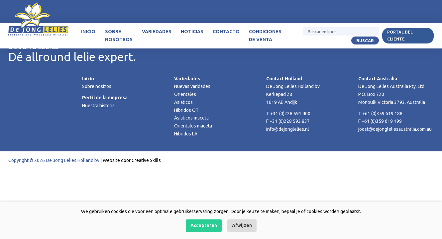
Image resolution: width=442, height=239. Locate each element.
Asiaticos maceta (191, 117)
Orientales (185, 94)
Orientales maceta (193, 125)
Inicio (88, 31)
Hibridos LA (185, 133)
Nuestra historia (98, 105)
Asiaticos (183, 102)
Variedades (156, 31)
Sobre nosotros (119, 35)
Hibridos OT (186, 110)
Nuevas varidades (192, 86)
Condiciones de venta (265, 35)
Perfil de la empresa (105, 97)
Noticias (192, 31)
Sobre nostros (96, 86)
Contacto (226, 31)
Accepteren (203, 225)
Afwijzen (242, 225)
